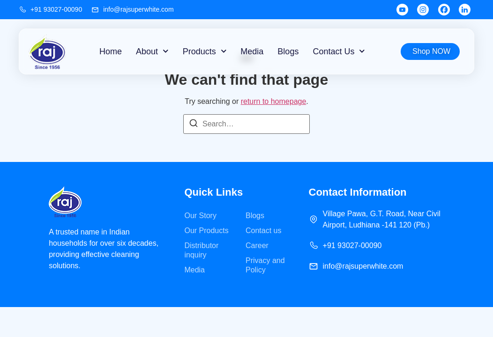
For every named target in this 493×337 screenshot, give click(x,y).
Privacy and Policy (265, 265)
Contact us (263, 230)
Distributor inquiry (201, 250)
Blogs (288, 51)
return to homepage (273, 101)
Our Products (206, 230)
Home (110, 51)
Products (205, 51)
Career (257, 245)
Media (251, 51)
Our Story (200, 216)
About (152, 51)
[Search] (193, 125)
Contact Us (339, 51)
